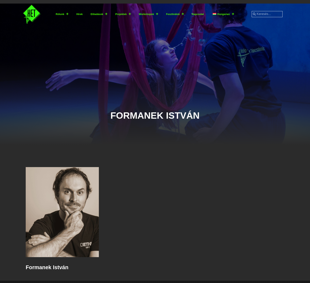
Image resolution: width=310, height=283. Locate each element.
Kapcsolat (198, 14)
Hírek (79, 14)
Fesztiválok (175, 14)
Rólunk (62, 14)
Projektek (123, 14)
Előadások (99, 14)
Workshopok (148, 14)
